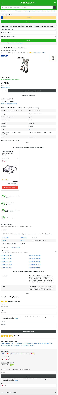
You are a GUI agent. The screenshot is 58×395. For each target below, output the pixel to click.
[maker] (28, 29)
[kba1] (29, 17)
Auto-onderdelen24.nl (5, 11)
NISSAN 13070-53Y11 (6, 259)
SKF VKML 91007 (48, 341)
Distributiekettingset (51, 11)
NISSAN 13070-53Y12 (34, 259)
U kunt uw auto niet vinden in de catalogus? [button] (12, 43)
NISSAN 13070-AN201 (35, 265)
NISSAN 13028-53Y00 (6, 253)
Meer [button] (16, 316)
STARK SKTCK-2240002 (7, 341)
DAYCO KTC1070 (28, 341)
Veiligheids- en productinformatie (9, 103)
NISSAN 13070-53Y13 (6, 262)
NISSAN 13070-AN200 (6, 265)
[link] (54, 2)
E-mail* (2, 308)
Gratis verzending (5, 87)
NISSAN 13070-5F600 (35, 262)
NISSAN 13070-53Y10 (34, 256)
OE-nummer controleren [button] (7, 101)
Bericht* (3, 319)
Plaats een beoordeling (28, 329)
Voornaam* (3, 302)
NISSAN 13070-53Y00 (6, 256)
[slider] (4, 299)
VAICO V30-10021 (5, 343)
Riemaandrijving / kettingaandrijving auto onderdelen (34, 11)
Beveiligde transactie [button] (7, 99)
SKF (30, 129)
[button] (54, 7)
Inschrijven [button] (28, 373)
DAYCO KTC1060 (18, 341)
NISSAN (5, 227)
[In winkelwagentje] (10, 185)
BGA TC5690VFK (15, 343)
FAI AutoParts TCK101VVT (27, 343)
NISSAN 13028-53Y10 (34, 253)
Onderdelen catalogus (16, 11)
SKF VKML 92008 (38, 341)
